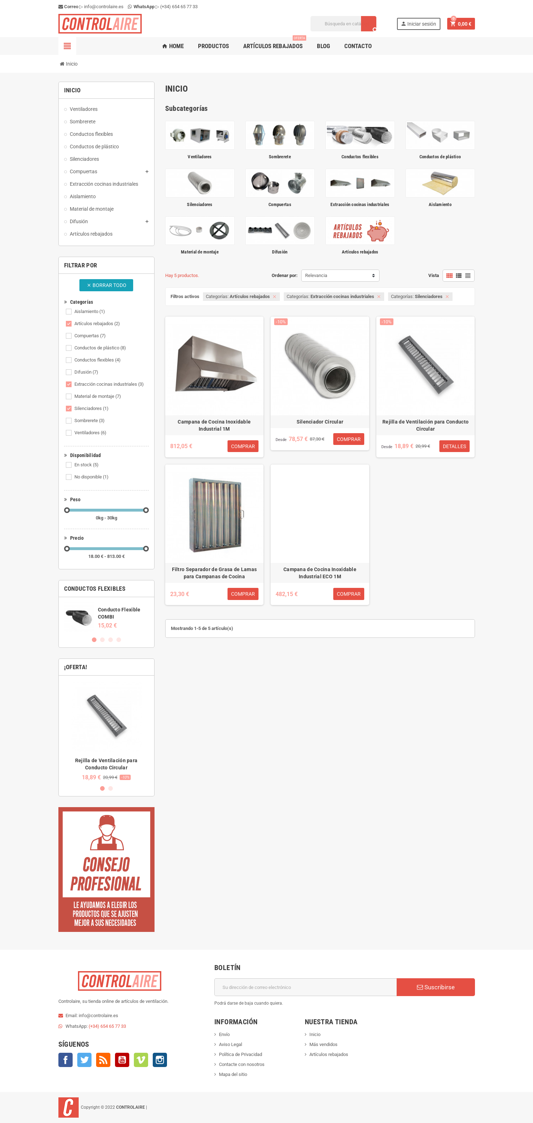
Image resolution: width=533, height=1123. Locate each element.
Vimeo (141, 1060)
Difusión (86, 372)
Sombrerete (89, 420)
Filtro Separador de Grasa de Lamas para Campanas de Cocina (214, 572)
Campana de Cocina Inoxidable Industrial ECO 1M (319, 572)
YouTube (122, 1060)
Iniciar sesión (418, 24)
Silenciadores (91, 408)
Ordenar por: (285, 275)
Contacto (358, 46)
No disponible (91, 477)
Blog (323, 46)
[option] (106, 617)
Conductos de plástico (100, 347)
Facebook (65, 1060)
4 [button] (118, 639)
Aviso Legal (230, 1044)
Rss (103, 1060)
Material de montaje (97, 396)
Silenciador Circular (320, 422)
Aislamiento (89, 311)
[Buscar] (343, 23)
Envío (224, 1034)
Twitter (84, 1060)
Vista (433, 275)
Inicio (314, 1034)
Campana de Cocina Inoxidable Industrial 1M (214, 425)
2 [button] (102, 639)
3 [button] (110, 639)
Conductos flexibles (97, 360)
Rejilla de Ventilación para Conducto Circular (425, 425)
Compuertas (90, 335)
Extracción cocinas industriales (109, 384)
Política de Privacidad (240, 1054)
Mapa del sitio (233, 1074)
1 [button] (94, 639)
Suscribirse (436, 987)
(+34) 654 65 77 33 (179, 6)
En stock (86, 464)
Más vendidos (323, 1044)
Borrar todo (106, 285)
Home (173, 46)
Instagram (160, 1060)
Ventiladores (90, 432)
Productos (213, 46)
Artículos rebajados (274, 43)
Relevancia (316, 275)
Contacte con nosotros (242, 1064)
